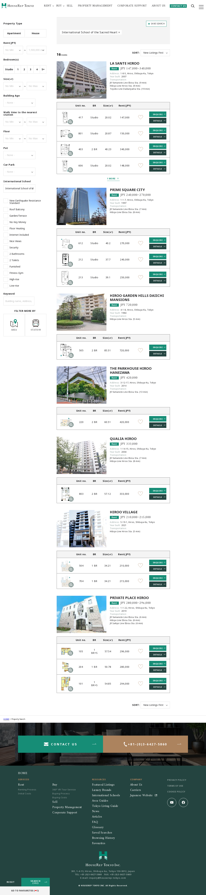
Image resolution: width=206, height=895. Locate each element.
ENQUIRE (158, 114)
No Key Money (17, 222)
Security (13, 247)
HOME (6, 719)
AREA (14, 325)
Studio (9, 69)
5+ (43, 69)
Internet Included (19, 235)
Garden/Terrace (18, 216)
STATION (36, 325)
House (35, 33)
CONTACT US (178, 5)
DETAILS (157, 120)
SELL (70, 6)
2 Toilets (14, 260)
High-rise (14, 279)
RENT (47, 6)
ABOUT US (158, 6)
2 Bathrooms (16, 254)
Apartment (14, 33)
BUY (59, 6)
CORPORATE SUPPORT (132, 6)
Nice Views (15, 241)
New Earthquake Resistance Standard (25, 201)
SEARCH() (36, 882)
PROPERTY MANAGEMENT (95, 6)
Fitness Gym (16, 273)
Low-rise (14, 285)
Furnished (14, 266)
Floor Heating (17, 228)
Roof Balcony (17, 209)
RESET (11, 882)
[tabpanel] (81, 80)
